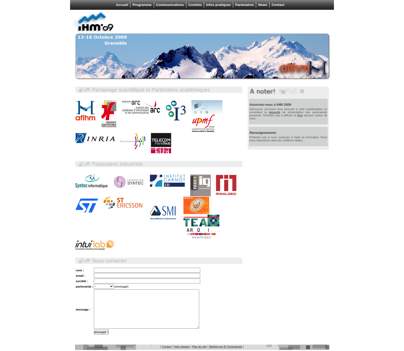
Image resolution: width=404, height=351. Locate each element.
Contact (278, 5)
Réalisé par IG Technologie (225, 346)
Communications (170, 5)
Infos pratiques (218, 5)
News (262, 5)
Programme (142, 5)
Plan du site (199, 346)
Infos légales (182, 346)
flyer (300, 115)
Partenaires (244, 5)
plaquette (274, 112)
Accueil (122, 5)
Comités (195, 5)
